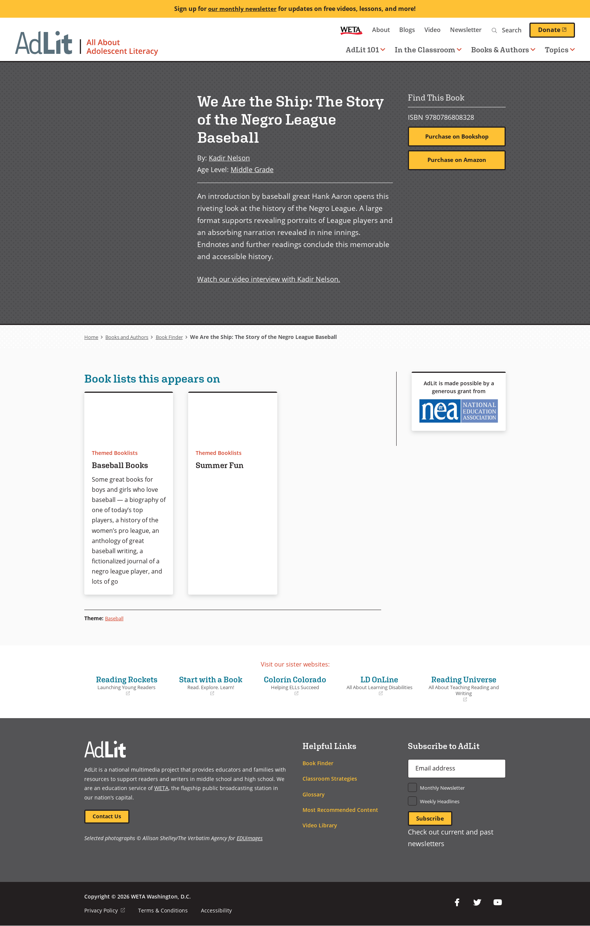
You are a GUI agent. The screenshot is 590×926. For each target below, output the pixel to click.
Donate (556, 30)
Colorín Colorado (295, 685)
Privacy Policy (104, 910)
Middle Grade (252, 169)
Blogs (407, 30)
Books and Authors (130, 336)
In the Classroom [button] (428, 49)
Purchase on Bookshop (457, 137)
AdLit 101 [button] (365, 49)
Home (91, 336)
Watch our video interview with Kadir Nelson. (268, 279)
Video (432, 30)
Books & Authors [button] (503, 49)
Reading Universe (463, 688)
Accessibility (216, 910)
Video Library (320, 825)
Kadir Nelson (229, 157)
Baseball (115, 618)
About (381, 30)
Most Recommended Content (340, 809)
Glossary (314, 794)
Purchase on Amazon (457, 160)
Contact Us (107, 816)
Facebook (457, 903)
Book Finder (176, 336)
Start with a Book (210, 685)
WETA (351, 29)
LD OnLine (379, 685)
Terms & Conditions (163, 910)
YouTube (497, 903)
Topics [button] (560, 49)
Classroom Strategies (330, 778)
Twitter (477, 903)
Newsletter (466, 30)
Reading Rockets (126, 685)
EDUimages (250, 838)
